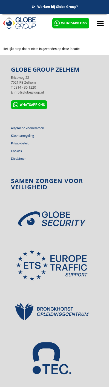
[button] (100, 23)
